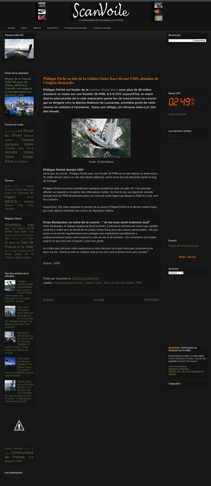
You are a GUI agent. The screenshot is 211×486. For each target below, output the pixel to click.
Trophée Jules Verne (19, 148)
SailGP (13, 140)
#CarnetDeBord (195, 371)
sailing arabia (22, 257)
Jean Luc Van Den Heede (119, 282)
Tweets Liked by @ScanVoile (183, 246)
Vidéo (18, 461)
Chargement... (176, 136)
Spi (7, 238)
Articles (9, 448)
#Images (173, 369)
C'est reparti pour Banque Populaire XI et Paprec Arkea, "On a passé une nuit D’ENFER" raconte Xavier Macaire (19, 367)
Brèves (19, 448)
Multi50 (29, 201)
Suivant (48, 300)
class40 (9, 208)
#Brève (172, 371)
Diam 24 (11, 192)
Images (10, 461)
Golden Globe (93, 282)
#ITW (171, 366)
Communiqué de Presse (69, 282)
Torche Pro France (19, 238)
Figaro (16, 197)
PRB (139, 282)
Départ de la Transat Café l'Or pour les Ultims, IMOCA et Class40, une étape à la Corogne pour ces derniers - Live (18, 86)
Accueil (99, 300)
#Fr (179, 371)
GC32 (30, 197)
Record (29, 135)
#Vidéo (172, 374)
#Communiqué (180, 366)
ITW (31, 457)
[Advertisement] (101, 51)
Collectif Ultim (21, 189)
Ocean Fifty (16, 205)
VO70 (31, 205)
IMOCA (14, 201)
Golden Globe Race (103, 89)
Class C (20, 186)
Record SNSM (26, 228)
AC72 (9, 186)
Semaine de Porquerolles (22, 235)
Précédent (152, 300)
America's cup (19, 225)
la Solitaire (21, 161)
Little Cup (11, 228)
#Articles (184, 369)
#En (183, 371)
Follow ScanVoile (177, 114)
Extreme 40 (26, 192)
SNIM (9, 231)
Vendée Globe (19, 152)
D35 (31, 189)
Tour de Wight (12, 251)
